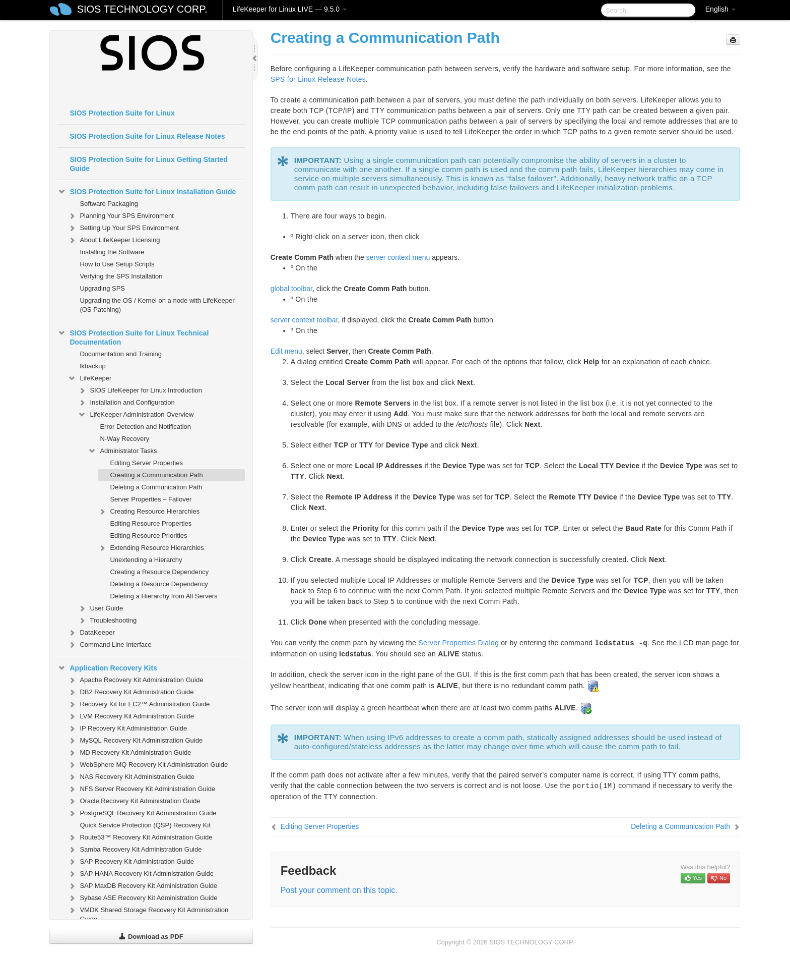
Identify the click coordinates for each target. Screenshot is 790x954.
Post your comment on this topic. (339, 890)
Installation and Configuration (126, 403)
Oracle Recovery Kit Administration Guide (134, 801)
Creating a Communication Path (156, 475)
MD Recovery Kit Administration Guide (129, 753)
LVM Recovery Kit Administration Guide (131, 716)
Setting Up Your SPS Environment (123, 228)
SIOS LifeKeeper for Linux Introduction (140, 390)
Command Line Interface (109, 645)
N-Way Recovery (124, 438)
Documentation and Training (121, 354)
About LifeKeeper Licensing (114, 240)
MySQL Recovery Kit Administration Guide (135, 741)
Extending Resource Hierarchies (151, 548)
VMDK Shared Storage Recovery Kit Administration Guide (148, 913)
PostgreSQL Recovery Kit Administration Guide (142, 813)
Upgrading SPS (102, 288)
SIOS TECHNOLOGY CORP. (142, 9)
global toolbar (291, 289)
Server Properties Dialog (458, 643)
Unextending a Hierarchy (146, 560)
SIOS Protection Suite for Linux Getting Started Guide (148, 164)
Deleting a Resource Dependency (159, 584)
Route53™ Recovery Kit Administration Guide (140, 837)
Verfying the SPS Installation (121, 276)
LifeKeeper (89, 378)
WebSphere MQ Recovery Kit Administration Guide (148, 765)
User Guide (100, 608)
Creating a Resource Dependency (159, 572)
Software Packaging (109, 203)
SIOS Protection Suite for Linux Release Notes (147, 136)
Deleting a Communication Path (156, 487)
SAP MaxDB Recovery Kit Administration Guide (142, 886)
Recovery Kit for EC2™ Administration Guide (139, 704)
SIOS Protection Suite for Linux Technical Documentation (133, 336)
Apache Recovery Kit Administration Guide (135, 680)
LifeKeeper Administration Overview (135, 415)
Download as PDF (151, 936)
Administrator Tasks (122, 451)
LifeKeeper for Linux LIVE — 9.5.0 (290, 9)
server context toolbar (304, 320)
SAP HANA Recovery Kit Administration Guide (141, 874)
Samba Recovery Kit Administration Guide (135, 850)
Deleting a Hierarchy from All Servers (163, 596)
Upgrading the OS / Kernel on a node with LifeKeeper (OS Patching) (157, 305)
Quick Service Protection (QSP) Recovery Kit (145, 825)
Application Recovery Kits (107, 668)
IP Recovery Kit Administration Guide (127, 728)
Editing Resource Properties (150, 523)
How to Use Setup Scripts (117, 264)
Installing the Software (112, 252)
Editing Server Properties (146, 463)
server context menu (398, 257)
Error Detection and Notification (145, 426)
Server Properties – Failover (150, 499)
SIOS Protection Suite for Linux (122, 113)
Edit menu (286, 351)
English (720, 9)
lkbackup (92, 366)
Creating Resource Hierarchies (149, 512)
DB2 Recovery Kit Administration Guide (130, 692)
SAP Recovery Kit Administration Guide (131, 862)
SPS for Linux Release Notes (318, 79)
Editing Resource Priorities (148, 535)
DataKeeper (91, 633)
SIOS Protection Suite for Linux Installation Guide (146, 192)
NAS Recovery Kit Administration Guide (131, 777)
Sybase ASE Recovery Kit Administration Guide (142, 898)
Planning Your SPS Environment (120, 216)
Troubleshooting (107, 620)
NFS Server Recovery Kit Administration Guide (141, 789)
